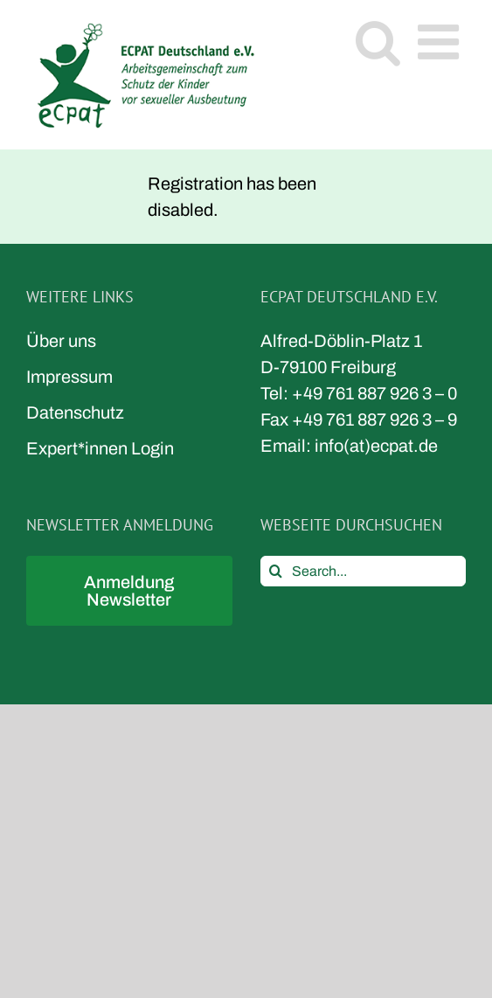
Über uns (61, 340)
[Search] (275, 571)
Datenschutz (75, 412)
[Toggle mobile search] (378, 41)
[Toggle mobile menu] (442, 41)
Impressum (69, 376)
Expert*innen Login (100, 448)
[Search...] (363, 571)
